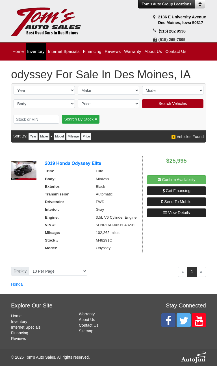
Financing (19, 333)
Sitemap (86, 331)
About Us (87, 319)
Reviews (18, 338)
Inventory (19, 321)
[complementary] (200, 349)
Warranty (87, 314)
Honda (17, 284)
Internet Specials (25, 327)
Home (16, 316)
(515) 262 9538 (172, 31)
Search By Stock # (80, 119)
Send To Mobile (176, 201)
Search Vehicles (173, 103)
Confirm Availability (177, 179)
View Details (176, 212)
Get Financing (176, 190)
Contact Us (88, 325)
